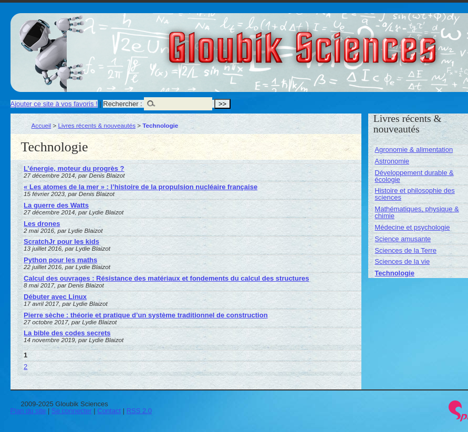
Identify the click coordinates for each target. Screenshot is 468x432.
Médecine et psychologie (412, 227)
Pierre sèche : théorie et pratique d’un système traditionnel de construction (146, 315)
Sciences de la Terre (405, 250)
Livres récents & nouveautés (97, 125)
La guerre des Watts (56, 205)
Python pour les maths (60, 260)
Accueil (41, 125)
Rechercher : (122, 104)
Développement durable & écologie (414, 176)
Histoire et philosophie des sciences (414, 194)
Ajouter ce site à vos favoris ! (54, 104)
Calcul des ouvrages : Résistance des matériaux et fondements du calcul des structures (166, 278)
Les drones (42, 224)
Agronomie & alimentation (414, 149)
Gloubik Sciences (362, 41)
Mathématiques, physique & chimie (417, 212)
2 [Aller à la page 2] (25, 367)
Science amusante (403, 239)
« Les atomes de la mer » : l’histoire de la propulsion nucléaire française (140, 187)
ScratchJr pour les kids (61, 241)
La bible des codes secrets (67, 333)
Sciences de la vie (402, 261)
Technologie (394, 273)
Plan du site (28, 411)
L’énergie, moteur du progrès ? (74, 168)
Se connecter (71, 411)
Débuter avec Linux (55, 297)
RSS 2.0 (139, 411)
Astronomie (392, 161)
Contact (109, 411)
